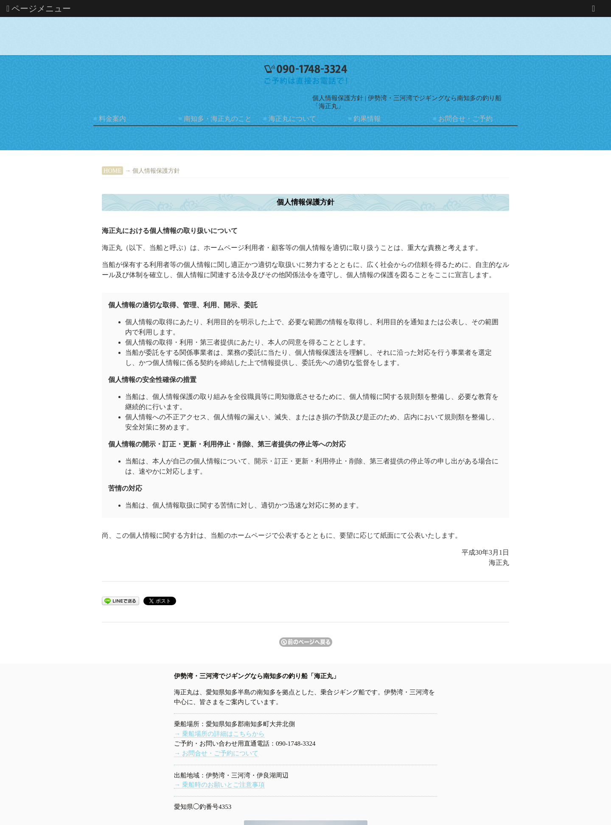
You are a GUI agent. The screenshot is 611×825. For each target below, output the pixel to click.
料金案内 (112, 118)
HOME (112, 170)
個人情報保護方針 (156, 170)
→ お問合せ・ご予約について (216, 753)
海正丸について (292, 118)
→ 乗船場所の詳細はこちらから (219, 733)
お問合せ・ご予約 (465, 118)
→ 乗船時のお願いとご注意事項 (219, 784)
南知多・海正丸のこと (218, 118)
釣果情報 (367, 118)
